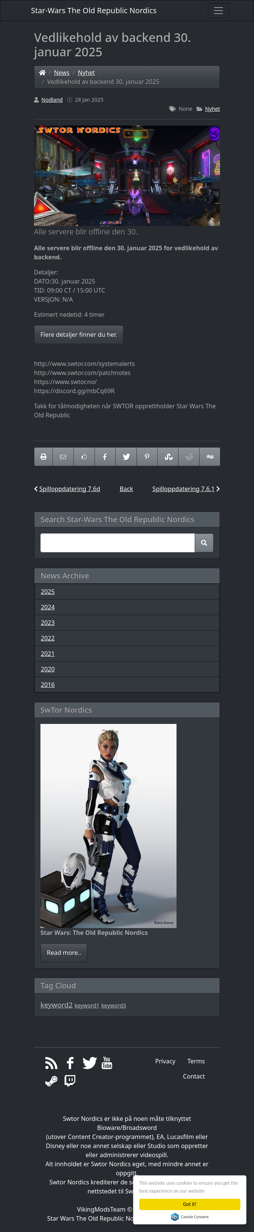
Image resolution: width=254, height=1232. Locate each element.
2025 (48, 591)
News (62, 72)
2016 (48, 684)
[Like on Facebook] (83, 456)
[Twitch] (70, 1083)
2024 (48, 607)
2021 (48, 653)
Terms (196, 1061)
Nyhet (86, 72)
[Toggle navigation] (218, 10)
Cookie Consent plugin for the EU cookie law (190, 1217)
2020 (48, 669)
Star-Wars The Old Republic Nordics (93, 10)
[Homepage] (42, 72)
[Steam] (51, 1083)
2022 (48, 638)
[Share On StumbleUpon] (167, 456)
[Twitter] (88, 1065)
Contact (194, 1076)
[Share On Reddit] (188, 456)
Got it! (190, 1204)
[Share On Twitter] (125, 456)
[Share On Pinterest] (147, 456)
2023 (48, 622)
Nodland (52, 99)
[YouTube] (107, 1065)
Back (126, 489)
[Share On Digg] (209, 456)
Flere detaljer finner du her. (78, 334)
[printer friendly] (43, 456)
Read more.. (64, 952)
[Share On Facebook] (105, 456)
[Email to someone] (63, 456)
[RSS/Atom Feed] (51, 1065)
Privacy (165, 1061)
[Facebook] (70, 1065)
